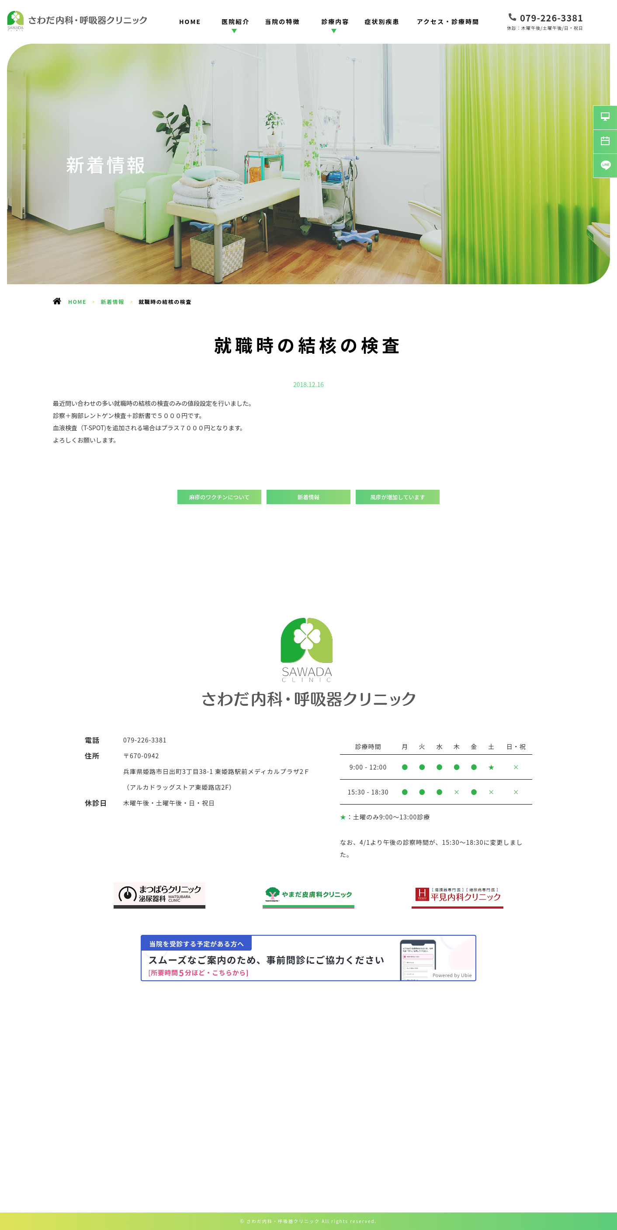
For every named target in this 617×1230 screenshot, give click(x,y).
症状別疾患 (382, 21)
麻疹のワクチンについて (219, 497)
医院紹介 (236, 21)
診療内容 (335, 21)
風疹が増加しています (397, 497)
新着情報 (113, 301)
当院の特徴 (282, 21)
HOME (190, 21)
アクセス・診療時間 (448, 21)
